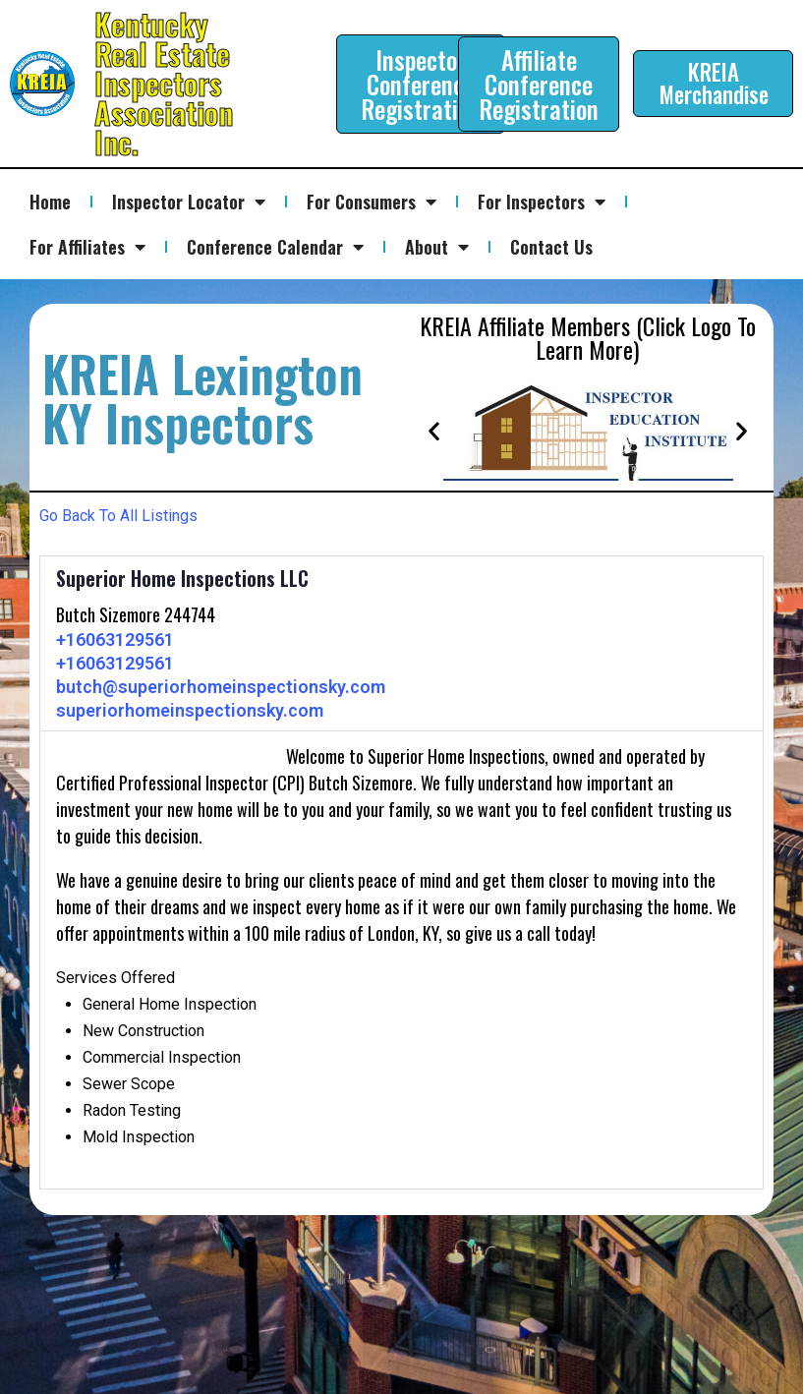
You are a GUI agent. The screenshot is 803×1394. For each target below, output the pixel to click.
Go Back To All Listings (118, 515)
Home (50, 201)
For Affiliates (87, 246)
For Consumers (371, 201)
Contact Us (551, 247)
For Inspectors (541, 201)
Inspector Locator (188, 201)
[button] (434, 430)
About (437, 246)
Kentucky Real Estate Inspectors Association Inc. (163, 83)
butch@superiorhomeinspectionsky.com (220, 686)
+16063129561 (115, 639)
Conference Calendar (275, 246)
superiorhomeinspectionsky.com (189, 710)
